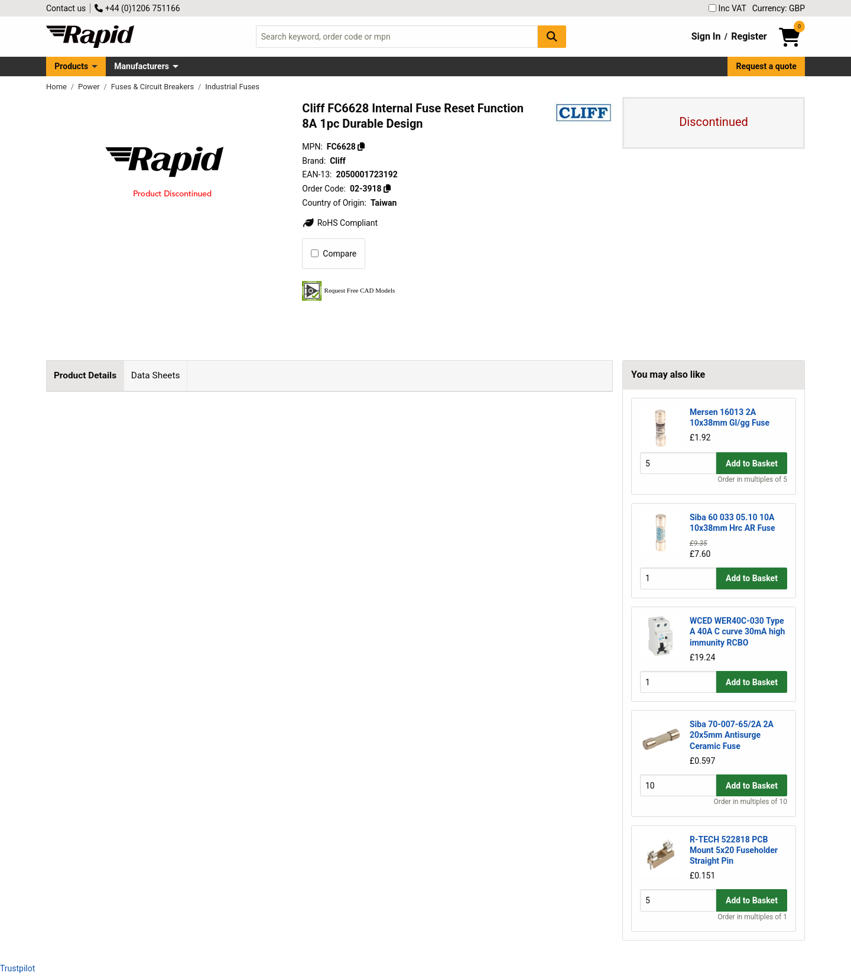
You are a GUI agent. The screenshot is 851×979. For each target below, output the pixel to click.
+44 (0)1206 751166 (137, 8)
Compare (333, 253)
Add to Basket (752, 463)
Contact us (66, 8)
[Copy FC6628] (361, 146)
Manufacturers (141, 66)
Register (748, 36)
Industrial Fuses (232, 86)
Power (90, 86)
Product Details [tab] (85, 375)
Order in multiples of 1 (752, 917)
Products (71, 66)
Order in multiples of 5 (752, 479)
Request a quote (766, 66)
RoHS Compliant (340, 223)
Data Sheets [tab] (155, 375)
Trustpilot (17, 968)
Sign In (706, 36)
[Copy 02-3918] (387, 188)
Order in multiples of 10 (750, 802)
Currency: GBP (778, 8)
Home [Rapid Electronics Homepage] (57, 86)
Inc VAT (727, 8)
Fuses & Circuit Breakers (153, 86)
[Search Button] (552, 36)
